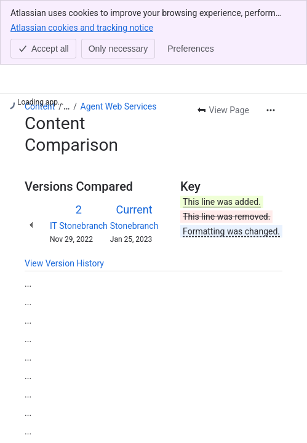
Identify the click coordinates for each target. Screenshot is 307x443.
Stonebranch (134, 226)
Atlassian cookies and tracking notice (81, 27)
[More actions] (270, 110)
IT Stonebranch (79, 226)
